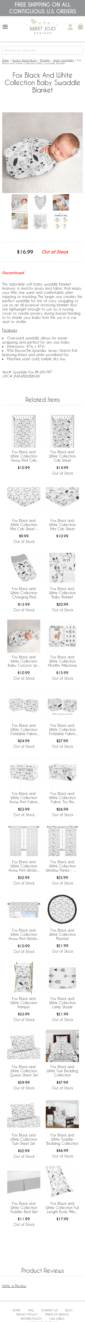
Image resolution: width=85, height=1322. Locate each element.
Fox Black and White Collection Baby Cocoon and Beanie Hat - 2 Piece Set (24, 661)
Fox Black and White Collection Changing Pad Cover (24, 593)
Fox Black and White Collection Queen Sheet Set (24, 1071)
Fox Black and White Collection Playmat (62, 934)
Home (5, 60)
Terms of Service (57, 1314)
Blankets (45, 60)
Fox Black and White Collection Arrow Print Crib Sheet (24, 456)
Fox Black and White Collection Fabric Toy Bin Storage (62, 798)
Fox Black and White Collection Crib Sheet (62, 456)
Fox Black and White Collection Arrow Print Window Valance (24, 934)
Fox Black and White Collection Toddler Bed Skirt (24, 1207)
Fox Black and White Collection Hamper (24, 1002)
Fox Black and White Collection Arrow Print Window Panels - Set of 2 (24, 866)
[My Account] (70, 27)
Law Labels (57, 1318)
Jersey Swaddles (63, 60)
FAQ (31, 1310)
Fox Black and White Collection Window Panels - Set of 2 (62, 866)
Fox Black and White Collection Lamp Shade (62, 1002)
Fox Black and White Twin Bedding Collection (62, 1071)
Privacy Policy (26, 1314)
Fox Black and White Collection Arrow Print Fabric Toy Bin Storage (23, 798)
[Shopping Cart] (80, 27)
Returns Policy (31, 1318)
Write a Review (14, 1286)
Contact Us (49, 1310)
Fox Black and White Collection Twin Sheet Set (24, 1139)
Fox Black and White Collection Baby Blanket (62, 593)
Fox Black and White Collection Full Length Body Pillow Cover (62, 1207)
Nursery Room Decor (24, 60)
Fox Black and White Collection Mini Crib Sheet (62, 524)
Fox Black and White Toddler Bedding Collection (62, 1139)
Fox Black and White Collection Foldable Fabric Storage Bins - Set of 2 (24, 729)
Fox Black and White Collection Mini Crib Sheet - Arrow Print (23, 525)
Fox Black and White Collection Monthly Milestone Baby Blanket (62, 661)
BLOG (69, 1310)
